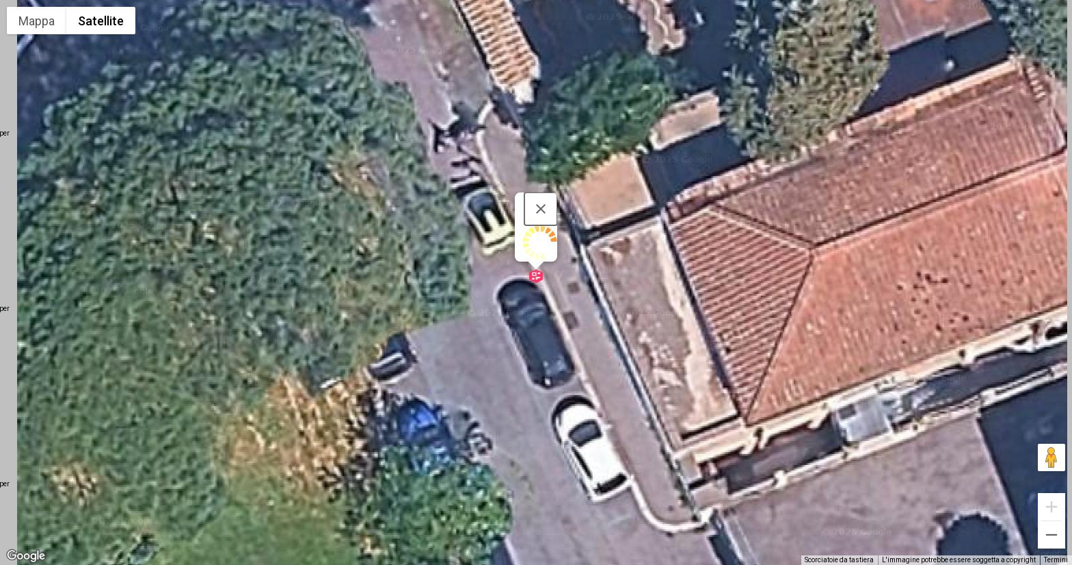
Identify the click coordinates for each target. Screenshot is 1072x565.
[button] (536, 276)
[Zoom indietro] (1051, 535)
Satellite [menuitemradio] (101, 21)
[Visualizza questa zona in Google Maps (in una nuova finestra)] (26, 556)
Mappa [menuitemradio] (36, 21)
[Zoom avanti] (1051, 506)
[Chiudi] (540, 208)
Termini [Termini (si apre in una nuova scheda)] (1056, 560)
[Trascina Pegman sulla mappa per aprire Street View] (1051, 457)
